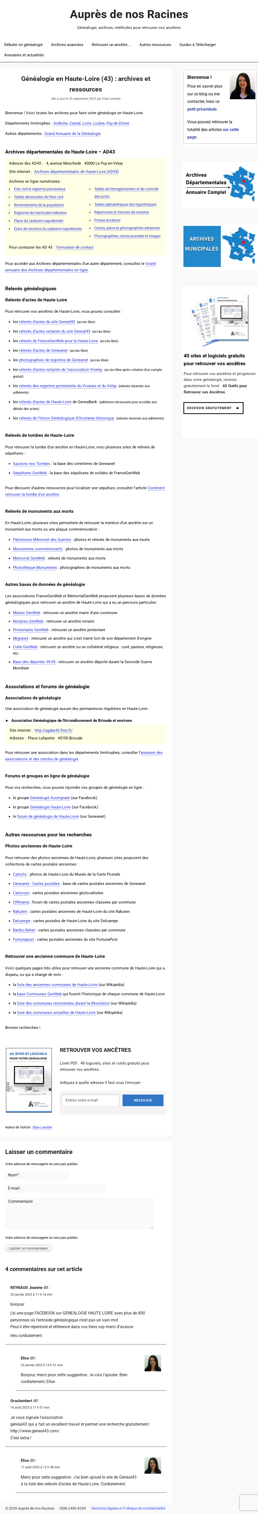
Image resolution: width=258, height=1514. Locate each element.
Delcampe (21, 921)
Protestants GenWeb (30, 630)
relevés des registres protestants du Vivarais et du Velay (68, 386)
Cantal (75, 123)
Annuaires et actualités (24, 55)
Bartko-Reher (24, 930)
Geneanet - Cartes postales (36, 883)
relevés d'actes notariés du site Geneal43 (54, 331)
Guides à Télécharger (198, 44)
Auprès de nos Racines (129, 14)
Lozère (99, 123)
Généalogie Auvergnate (50, 798)
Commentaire (17, 1201)
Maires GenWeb (26, 612)
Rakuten (20, 911)
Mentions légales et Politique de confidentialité (128, 1509)
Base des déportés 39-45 (34, 662)
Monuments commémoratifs (38, 549)
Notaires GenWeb (28, 621)
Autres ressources (155, 44)
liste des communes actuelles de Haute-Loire (56, 1012)
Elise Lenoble (42, 1128)
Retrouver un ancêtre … (111, 44)
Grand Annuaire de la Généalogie (73, 133)
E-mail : (15, 1189)
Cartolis (20, 874)
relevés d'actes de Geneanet (43, 350)
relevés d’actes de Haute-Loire (45, 402)
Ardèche (60, 123)
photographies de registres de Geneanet (53, 360)
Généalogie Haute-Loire (50, 807)
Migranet (20, 638)
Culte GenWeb (25, 647)
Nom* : (14, 1175)
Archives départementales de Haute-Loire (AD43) (76, 171)
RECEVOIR (143, 1101)
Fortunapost (23, 939)
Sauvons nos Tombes (31, 463)
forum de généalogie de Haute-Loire (48, 816)
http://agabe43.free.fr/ (54, 730)
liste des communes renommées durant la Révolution (63, 1003)
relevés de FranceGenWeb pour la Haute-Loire (58, 341)
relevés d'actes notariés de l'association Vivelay (60, 369)
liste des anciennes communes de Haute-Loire (57, 984)
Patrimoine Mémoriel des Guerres (42, 539)
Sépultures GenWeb (30, 473)
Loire (86, 123)
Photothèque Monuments (35, 567)
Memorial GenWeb (29, 558)
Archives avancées (67, 44)
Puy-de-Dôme (117, 123)
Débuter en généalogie (23, 44)
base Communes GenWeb (39, 994)
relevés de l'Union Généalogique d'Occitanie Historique (66, 418)
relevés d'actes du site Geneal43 (47, 321)
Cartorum (21, 893)
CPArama (21, 902)
